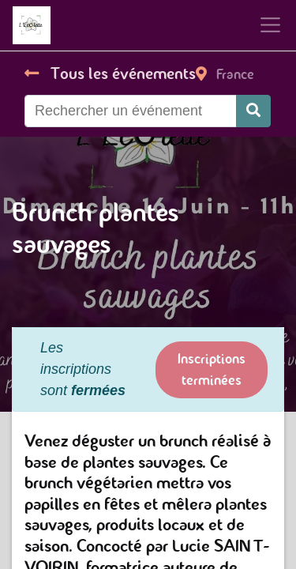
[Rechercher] (253, 111)
